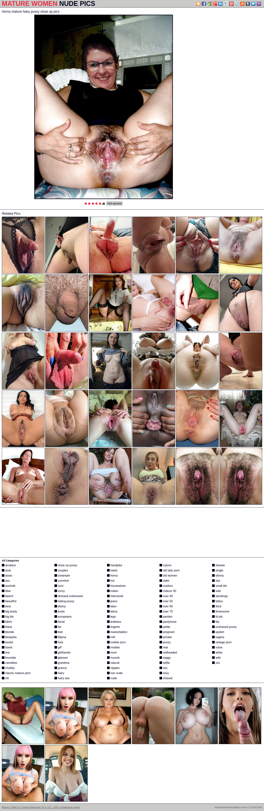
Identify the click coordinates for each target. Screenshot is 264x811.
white (217, 652)
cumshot (61, 580)
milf (111, 637)
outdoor (166, 585)
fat (57, 626)
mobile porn (116, 642)
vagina (218, 637)
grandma (61, 662)
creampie (62, 575)
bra (6, 652)
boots (7, 647)
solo (216, 590)
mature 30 (168, 590)
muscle (113, 657)
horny (112, 575)
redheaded (168, 652)
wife (216, 657)
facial (59, 621)
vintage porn (222, 642)
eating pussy (64, 601)
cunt (58, 585)
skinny (218, 575)
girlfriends (62, 652)
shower (218, 565)
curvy (59, 590)
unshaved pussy (224, 626)
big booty (9, 611)
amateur (9, 565)
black (7, 626)
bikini (7, 621)
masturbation (117, 632)
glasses (61, 657)
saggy (165, 657)
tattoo (217, 601)
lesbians (114, 621)
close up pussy (65, 565)
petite (165, 626)
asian (7, 575)
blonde (8, 632)
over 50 (166, 601)
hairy (59, 673)
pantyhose (168, 621)
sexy (164, 673)
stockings (220, 596)
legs (111, 616)
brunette (9, 657)
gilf (58, 647)
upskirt (218, 632)
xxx (216, 662)
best (6, 606)
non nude (115, 673)
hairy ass (61, 678)
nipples (113, 667)
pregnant (167, 632)
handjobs (114, 565)
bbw (6, 590)
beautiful (9, 601)
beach (7, 596)
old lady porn (170, 570)
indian (112, 590)
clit (5, 678)
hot (111, 580)
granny (60, 667)
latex (112, 606)
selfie (165, 662)
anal (6, 570)
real (164, 647)
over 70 (166, 611)
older (164, 580)
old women (168, 575)
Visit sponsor (114, 203)
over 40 (166, 596)
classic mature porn (16, 673)
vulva (217, 647)
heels (112, 570)
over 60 (166, 606)
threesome (220, 611)
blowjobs (9, 637)
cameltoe (9, 662)
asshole (8, 585)
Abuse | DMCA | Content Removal (21, 807)
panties (166, 616)
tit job (217, 616)
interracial (115, 596)
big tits (8, 616)
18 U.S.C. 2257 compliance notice (60, 807)
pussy (165, 642)
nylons (165, 565)
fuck (58, 642)
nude (112, 678)
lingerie (113, 626)
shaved (166, 678)
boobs (7, 642)
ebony (60, 606)
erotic (59, 611)
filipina (60, 637)
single (217, 570)
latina (112, 611)
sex (163, 667)
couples (61, 570)
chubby (8, 667)
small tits (219, 585)
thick (216, 606)
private (166, 637)
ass (6, 580)
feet (58, 632)
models (113, 647)
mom (112, 652)
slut (216, 580)
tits (215, 621)
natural (113, 662)
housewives (116, 585)
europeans (63, 616)
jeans (112, 601)
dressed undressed (68, 596)
